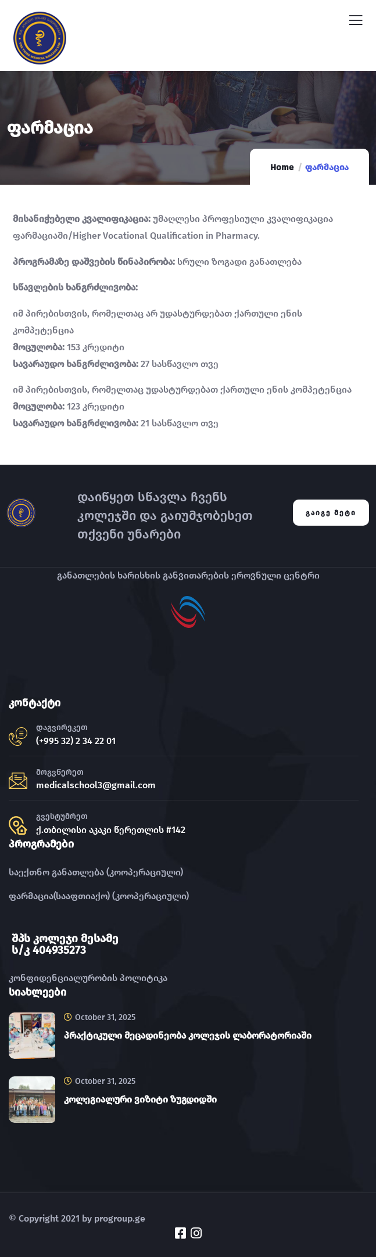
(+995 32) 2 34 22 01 (76, 740)
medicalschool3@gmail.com (96, 785)
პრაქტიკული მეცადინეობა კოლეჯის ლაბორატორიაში (187, 1035)
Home (281, 167)
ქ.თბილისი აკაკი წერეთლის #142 (110, 829)
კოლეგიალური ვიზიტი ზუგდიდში (140, 1099)
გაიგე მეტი (331, 513)
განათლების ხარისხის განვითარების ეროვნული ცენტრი (188, 575)
